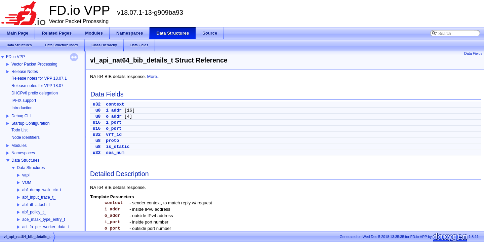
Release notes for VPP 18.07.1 (39, 78)
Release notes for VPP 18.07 (37, 85)
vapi (26, 175)
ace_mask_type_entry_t (43, 219)
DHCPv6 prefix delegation (34, 93)
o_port (114, 128)
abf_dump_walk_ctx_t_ (43, 190)
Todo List (19, 130)
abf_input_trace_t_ (38, 197)
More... (154, 76)
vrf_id (114, 134)
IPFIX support (23, 100)
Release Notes (24, 71)
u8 (98, 110)
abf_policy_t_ (34, 212)
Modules (19, 145)
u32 (96, 104)
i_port (114, 122)
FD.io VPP (15, 56)
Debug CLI (21, 116)
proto (112, 140)
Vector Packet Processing (34, 64)
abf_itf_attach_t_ (37, 204)
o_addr (114, 116)
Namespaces (23, 153)
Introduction (22, 108)
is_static (117, 146)
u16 (96, 122)
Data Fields (473, 53)
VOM (26, 182)
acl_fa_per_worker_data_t (45, 227)
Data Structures (25, 160)
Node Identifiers (25, 137)
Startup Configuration (30, 123)
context (115, 104)
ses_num (115, 152)
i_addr (114, 110)
